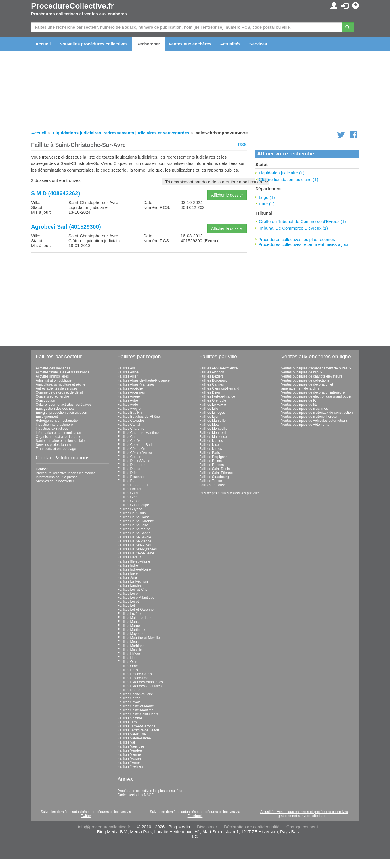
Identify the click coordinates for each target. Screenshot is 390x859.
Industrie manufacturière (54, 425)
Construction (45, 400)
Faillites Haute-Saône (134, 533)
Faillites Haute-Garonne (136, 521)
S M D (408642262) (55, 193)
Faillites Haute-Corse (134, 517)
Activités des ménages (53, 368)
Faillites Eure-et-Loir (133, 485)
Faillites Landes (130, 585)
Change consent (302, 826)
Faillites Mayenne (131, 634)
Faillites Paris (128, 670)
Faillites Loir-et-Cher (133, 590)
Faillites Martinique (132, 630)
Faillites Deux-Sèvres (134, 461)
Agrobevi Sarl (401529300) (66, 227)
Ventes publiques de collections (305, 380)
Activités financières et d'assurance (62, 372)
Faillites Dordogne (132, 465)
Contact (41, 469)
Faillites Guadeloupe (133, 505)
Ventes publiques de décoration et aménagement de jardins (307, 386)
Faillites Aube (128, 400)
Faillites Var (126, 742)
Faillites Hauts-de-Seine (136, 553)
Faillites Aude (128, 404)
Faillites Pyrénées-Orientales (140, 686)
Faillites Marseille (212, 421)
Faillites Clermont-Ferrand (219, 388)
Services (258, 43)
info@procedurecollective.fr (104, 826)
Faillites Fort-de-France (217, 396)
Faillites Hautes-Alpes (134, 545)
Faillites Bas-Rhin (131, 413)
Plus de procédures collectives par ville (229, 493)
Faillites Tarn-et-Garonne (137, 726)
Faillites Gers (128, 497)
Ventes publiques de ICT (300, 400)
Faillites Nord (128, 658)
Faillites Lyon (209, 417)
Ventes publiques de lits (299, 404)
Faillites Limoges (212, 413)
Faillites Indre (128, 565)
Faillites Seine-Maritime (136, 710)
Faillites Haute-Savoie (134, 537)
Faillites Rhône (129, 690)
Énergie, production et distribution (61, 413)
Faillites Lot (126, 606)
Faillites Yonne (129, 762)
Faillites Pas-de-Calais (135, 674)
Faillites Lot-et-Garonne (136, 610)
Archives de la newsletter (55, 481)
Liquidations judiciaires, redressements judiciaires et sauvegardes (121, 132)
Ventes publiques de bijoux (301, 372)
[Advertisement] (139, 297)
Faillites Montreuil (212, 433)
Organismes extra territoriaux (58, 437)
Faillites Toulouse (212, 485)
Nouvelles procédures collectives (93, 43)
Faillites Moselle (130, 650)
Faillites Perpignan (213, 457)
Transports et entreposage (56, 449)
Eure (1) (266, 203)
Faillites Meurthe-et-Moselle (139, 638)
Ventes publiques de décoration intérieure (313, 392)
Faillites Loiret (128, 602)
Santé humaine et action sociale (60, 441)
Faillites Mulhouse (213, 437)
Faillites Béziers (211, 376)
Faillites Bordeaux (213, 380)
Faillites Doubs (129, 469)
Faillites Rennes (211, 465)
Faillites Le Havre (212, 404)
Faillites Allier (128, 376)
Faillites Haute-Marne (134, 529)
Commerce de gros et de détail (59, 392)
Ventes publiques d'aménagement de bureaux (316, 368)
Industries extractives (52, 429)
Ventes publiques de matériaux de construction (317, 413)
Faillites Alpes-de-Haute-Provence (144, 380)
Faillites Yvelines (130, 766)
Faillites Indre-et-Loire (134, 569)
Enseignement (47, 417)
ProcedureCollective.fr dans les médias (65, 473)
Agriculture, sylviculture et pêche (60, 384)
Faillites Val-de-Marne (134, 738)
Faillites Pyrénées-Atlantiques (140, 682)
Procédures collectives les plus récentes (296, 239)
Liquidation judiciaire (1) (281, 172)
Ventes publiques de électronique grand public (316, 396)
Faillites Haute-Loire (133, 525)
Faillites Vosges (130, 758)
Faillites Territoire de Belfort (138, 730)
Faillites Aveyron (130, 409)
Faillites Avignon (211, 372)
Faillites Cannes (211, 384)
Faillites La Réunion (133, 581)
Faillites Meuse (129, 642)
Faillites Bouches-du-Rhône (139, 417)
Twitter (86, 816)
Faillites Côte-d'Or (131, 449)
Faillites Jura (127, 577)
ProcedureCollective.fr (72, 6)
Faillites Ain (126, 368)
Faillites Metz (209, 425)
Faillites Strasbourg (214, 477)
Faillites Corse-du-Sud (135, 445)
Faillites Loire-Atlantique (136, 598)
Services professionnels (54, 445)
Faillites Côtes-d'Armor (135, 453)
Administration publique (54, 380)
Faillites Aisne (128, 372)
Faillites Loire (128, 594)
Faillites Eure (127, 481)
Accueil (43, 43)
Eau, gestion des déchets (55, 409)
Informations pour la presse (56, 477)
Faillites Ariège (129, 396)
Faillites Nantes (211, 441)
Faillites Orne (128, 666)
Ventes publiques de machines (304, 409)
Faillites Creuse (130, 457)
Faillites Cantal (129, 425)
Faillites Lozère (129, 614)
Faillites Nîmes (210, 449)
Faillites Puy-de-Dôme (135, 678)
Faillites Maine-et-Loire (135, 618)
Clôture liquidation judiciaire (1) (288, 179)
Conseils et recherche (52, 396)
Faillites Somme (130, 718)
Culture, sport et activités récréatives (63, 404)
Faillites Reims (210, 461)
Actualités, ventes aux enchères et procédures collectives (304, 812)
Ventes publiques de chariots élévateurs (311, 376)
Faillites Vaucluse (131, 746)
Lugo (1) (267, 197)
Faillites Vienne (129, 754)
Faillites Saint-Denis (214, 469)
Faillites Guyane (130, 509)
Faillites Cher (128, 437)
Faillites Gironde (130, 501)
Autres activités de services (56, 388)
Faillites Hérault (130, 557)
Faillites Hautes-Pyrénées (137, 549)
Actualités (230, 43)
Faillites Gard (128, 493)
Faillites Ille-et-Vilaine (134, 561)
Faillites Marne (129, 626)
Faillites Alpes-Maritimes (136, 384)
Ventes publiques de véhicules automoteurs (314, 421)
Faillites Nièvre (129, 654)
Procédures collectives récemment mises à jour (303, 244)
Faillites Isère (128, 573)
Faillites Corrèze (130, 441)
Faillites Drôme (129, 473)
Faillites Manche (130, 622)
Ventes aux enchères (190, 43)
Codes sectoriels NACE (136, 795)
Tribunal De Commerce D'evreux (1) (293, 228)
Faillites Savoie (129, 702)
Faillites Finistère (131, 489)
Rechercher (148, 43)
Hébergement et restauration (58, 421)
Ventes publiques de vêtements (305, 425)
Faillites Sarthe (129, 698)
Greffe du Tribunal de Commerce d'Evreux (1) (302, 221)
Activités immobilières (52, 376)
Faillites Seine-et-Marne (136, 706)
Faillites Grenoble (212, 400)
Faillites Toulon (210, 481)
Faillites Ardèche (130, 388)
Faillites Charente (131, 429)
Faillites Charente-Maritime (138, 433)
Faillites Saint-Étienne (216, 473)
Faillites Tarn (127, 722)
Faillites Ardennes (131, 392)
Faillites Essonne (131, 477)
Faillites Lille (208, 409)
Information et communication (58, 433)
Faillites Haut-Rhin (132, 513)
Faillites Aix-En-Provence (218, 368)
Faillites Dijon (209, 392)
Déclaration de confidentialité (252, 826)
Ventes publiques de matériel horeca (309, 417)
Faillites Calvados (131, 421)
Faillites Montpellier (214, 429)
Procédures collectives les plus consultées (150, 791)
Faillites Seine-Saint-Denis (138, 714)
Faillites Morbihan (131, 646)
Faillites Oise (127, 662)
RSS (242, 144)
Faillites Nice (209, 445)
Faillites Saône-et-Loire (135, 694)
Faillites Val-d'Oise (132, 734)
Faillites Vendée (130, 750)
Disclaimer (207, 826)
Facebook (195, 816)
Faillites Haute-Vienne (134, 541)
